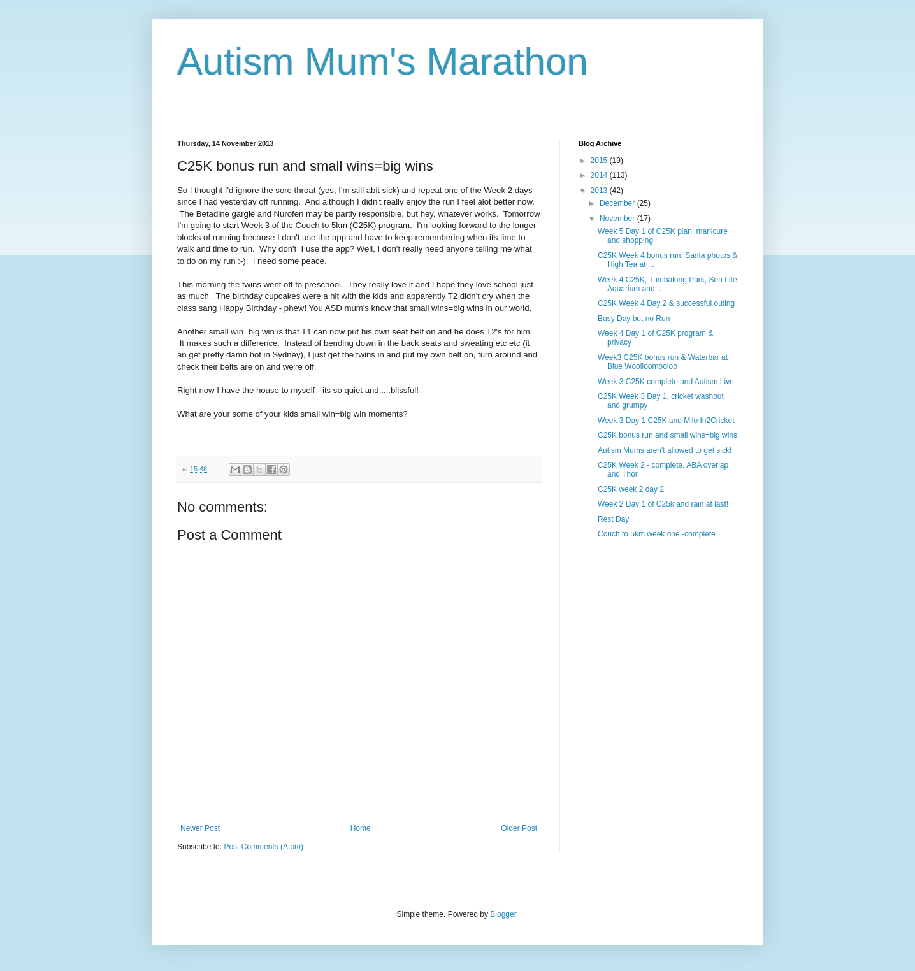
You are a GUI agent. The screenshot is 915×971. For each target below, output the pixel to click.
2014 (600, 175)
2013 (600, 190)
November (618, 218)
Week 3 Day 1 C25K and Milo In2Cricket (666, 420)
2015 (600, 160)
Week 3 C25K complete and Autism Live (666, 381)
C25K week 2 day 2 (631, 489)
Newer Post (200, 828)
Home (360, 828)
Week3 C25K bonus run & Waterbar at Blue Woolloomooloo (663, 362)
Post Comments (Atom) (263, 846)
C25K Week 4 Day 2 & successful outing (666, 303)
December (618, 203)
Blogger (503, 914)
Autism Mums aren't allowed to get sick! (664, 450)
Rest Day (613, 519)
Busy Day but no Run (634, 318)
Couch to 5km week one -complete (657, 533)
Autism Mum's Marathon (382, 61)
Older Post (519, 828)
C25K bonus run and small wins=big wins (667, 435)
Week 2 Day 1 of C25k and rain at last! (663, 504)
